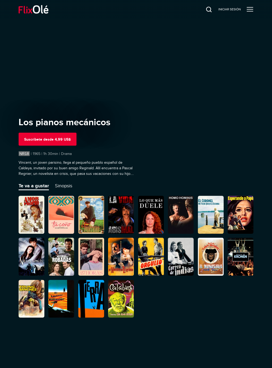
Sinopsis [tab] (63, 185)
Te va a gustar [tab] (34, 185)
